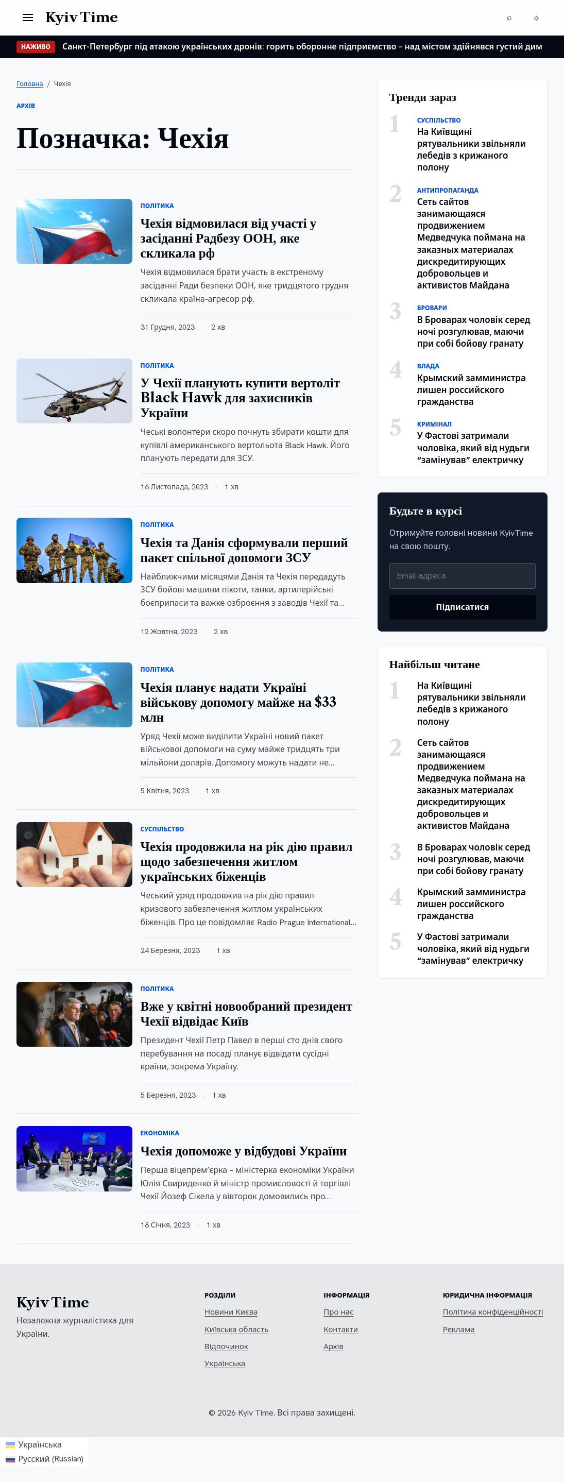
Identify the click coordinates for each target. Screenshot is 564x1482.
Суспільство (162, 829)
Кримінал (434, 424)
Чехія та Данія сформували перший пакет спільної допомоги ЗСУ (244, 550)
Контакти (340, 1329)
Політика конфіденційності (493, 1312)
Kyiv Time (52, 1302)
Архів (333, 1346)
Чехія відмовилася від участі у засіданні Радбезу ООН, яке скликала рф (229, 238)
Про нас (338, 1312)
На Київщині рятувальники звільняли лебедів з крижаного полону (471, 149)
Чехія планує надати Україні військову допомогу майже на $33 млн (238, 702)
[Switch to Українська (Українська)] (45, 1445)
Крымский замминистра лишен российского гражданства (471, 389)
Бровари (432, 308)
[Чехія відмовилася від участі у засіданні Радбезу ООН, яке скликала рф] (74, 231)
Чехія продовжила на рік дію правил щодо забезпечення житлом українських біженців (247, 861)
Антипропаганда (447, 191)
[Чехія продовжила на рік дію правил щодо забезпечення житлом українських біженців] (74, 854)
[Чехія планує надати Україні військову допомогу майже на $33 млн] (74, 694)
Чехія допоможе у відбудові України (244, 1151)
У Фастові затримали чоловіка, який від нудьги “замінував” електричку (473, 447)
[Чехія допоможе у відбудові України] (74, 1158)
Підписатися (462, 607)
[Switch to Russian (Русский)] (45, 1459)
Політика (157, 206)
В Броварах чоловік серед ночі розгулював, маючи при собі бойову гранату (474, 331)
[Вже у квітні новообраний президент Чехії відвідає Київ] (74, 1014)
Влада (428, 366)
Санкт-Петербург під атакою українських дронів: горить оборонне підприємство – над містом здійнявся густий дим (302, 46)
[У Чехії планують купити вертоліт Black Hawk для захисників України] (74, 391)
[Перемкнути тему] (536, 17)
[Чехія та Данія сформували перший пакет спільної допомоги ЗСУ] (74, 550)
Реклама (459, 1329)
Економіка (160, 1133)
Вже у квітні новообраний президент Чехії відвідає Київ (247, 1013)
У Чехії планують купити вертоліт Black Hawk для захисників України (240, 398)
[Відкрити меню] (27, 17)
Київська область (236, 1329)
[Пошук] (509, 17)
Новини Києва (231, 1312)
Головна (29, 83)
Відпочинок (226, 1346)
